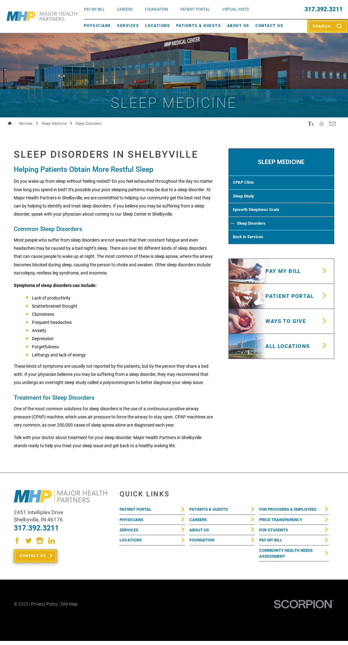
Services (128, 25)
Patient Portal (137, 509)
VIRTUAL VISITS (235, 9)
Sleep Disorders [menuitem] (254, 234)
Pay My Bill (271, 543)
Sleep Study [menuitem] (245, 201)
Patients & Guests (198, 25)
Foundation (203, 543)
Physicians (97, 25)
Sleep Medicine (54, 123)
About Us (238, 25)
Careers (125, 9)
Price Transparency (282, 521)
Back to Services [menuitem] (251, 250)
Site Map (69, 608)
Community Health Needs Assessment (288, 558)
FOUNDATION (156, 9)
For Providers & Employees (290, 509)
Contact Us (269, 25)
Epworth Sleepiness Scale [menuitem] (260, 218)
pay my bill (94, 9)
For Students (275, 532)
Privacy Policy (44, 608)
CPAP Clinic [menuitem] (246, 185)
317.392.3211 (323, 10)
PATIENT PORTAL (195, 9)
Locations (157, 25)
